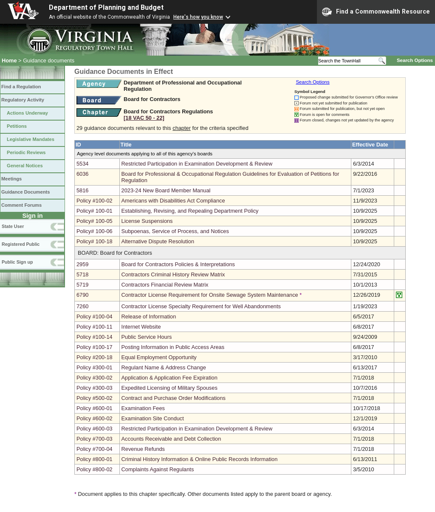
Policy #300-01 (94, 367)
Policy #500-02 (94, 398)
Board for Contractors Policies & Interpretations (178, 264)
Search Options (415, 60)
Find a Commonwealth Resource (376, 12)
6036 (82, 174)
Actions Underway (27, 112)
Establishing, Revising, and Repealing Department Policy (190, 211)
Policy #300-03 (94, 388)
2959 (82, 264)
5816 (82, 190)
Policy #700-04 (94, 449)
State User (13, 226)
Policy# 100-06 (94, 231)
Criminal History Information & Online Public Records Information (199, 459)
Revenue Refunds (143, 449)
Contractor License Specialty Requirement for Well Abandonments (201, 306)
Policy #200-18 (94, 357)
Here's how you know (198, 17)
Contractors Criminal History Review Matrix (173, 274)
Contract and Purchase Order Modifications (173, 398)
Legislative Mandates (30, 139)
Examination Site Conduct (152, 418)
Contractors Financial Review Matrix (165, 284)
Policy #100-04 (94, 316)
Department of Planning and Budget (106, 7)
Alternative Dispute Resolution (157, 241)
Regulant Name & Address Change (163, 367)
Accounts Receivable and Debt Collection (171, 439)
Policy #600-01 (94, 408)
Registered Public (21, 244)
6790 (82, 295)
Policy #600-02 (94, 418)
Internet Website (141, 327)
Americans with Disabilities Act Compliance (173, 200)
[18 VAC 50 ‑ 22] (144, 118)
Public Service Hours (146, 337)
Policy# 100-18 (94, 241)
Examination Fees (143, 408)
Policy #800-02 (94, 469)
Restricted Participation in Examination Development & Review (197, 163)
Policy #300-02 (94, 377)
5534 (82, 163)
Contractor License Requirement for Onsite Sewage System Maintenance (209, 295)
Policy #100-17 (94, 347)
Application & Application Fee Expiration (169, 377)
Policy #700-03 (94, 439)
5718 (82, 274)
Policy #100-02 (94, 200)
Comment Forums (21, 205)
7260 (82, 306)
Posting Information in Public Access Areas (173, 347)
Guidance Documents (25, 191)
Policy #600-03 (94, 428)
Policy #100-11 (94, 327)
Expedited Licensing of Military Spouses (169, 388)
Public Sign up (17, 261)
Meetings (11, 178)
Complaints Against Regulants (157, 469)
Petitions (17, 126)
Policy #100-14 (94, 337)
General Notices (25, 165)
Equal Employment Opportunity (159, 357)
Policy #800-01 (94, 459)
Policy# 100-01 (94, 211)
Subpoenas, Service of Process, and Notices (175, 231)
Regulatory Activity (22, 99)
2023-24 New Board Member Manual (166, 190)
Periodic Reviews (26, 152)
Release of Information (148, 316)
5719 (82, 284)
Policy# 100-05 (94, 221)
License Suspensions (147, 221)
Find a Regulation (21, 86)
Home (9, 60)
